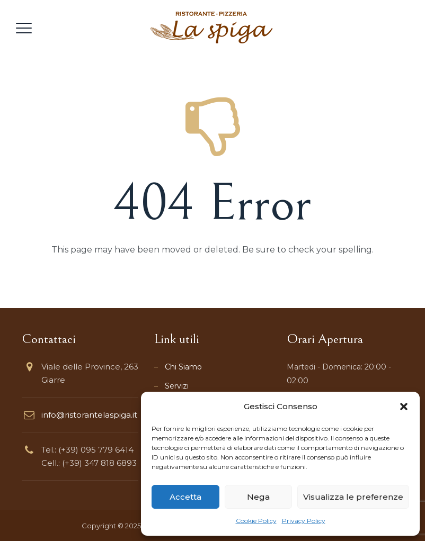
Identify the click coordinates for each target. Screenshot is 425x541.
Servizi (177, 386)
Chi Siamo (183, 367)
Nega (258, 497)
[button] (404, 406)
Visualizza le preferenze (353, 497)
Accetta (185, 497)
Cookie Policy (256, 521)
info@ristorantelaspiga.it (89, 415)
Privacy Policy (303, 521)
